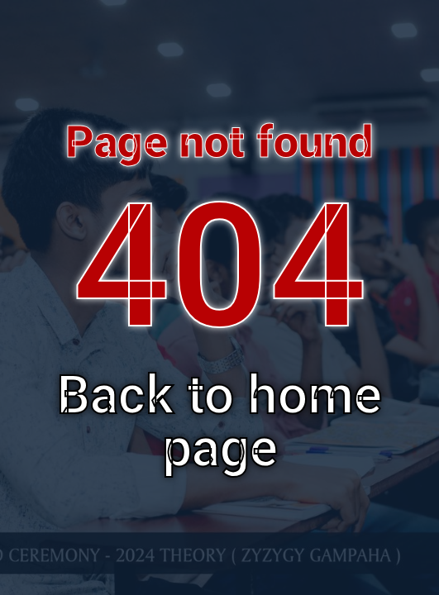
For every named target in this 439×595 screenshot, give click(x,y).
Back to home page (219, 421)
